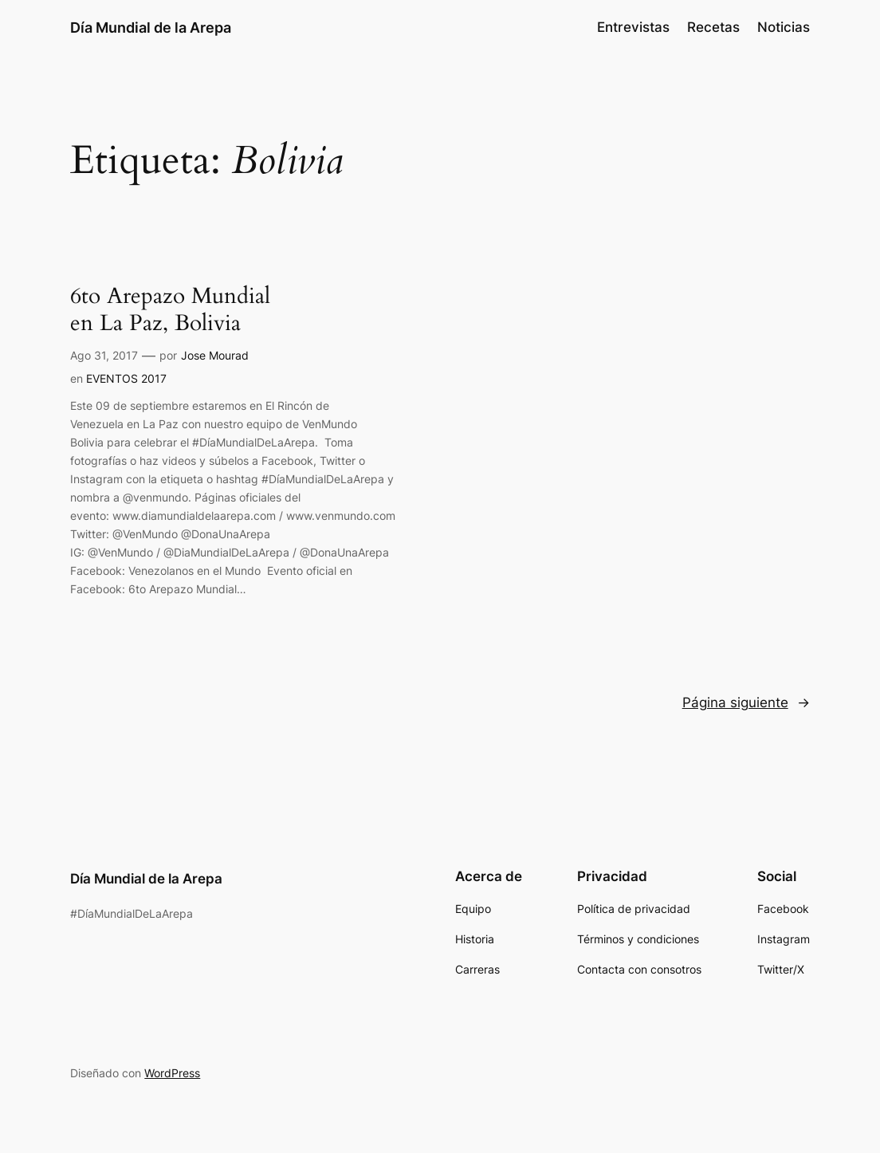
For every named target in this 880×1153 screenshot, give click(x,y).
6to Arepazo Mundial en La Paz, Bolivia (170, 310)
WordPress (172, 1073)
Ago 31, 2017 (104, 355)
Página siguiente (746, 702)
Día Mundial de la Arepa (150, 27)
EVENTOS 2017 (126, 378)
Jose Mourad (215, 355)
